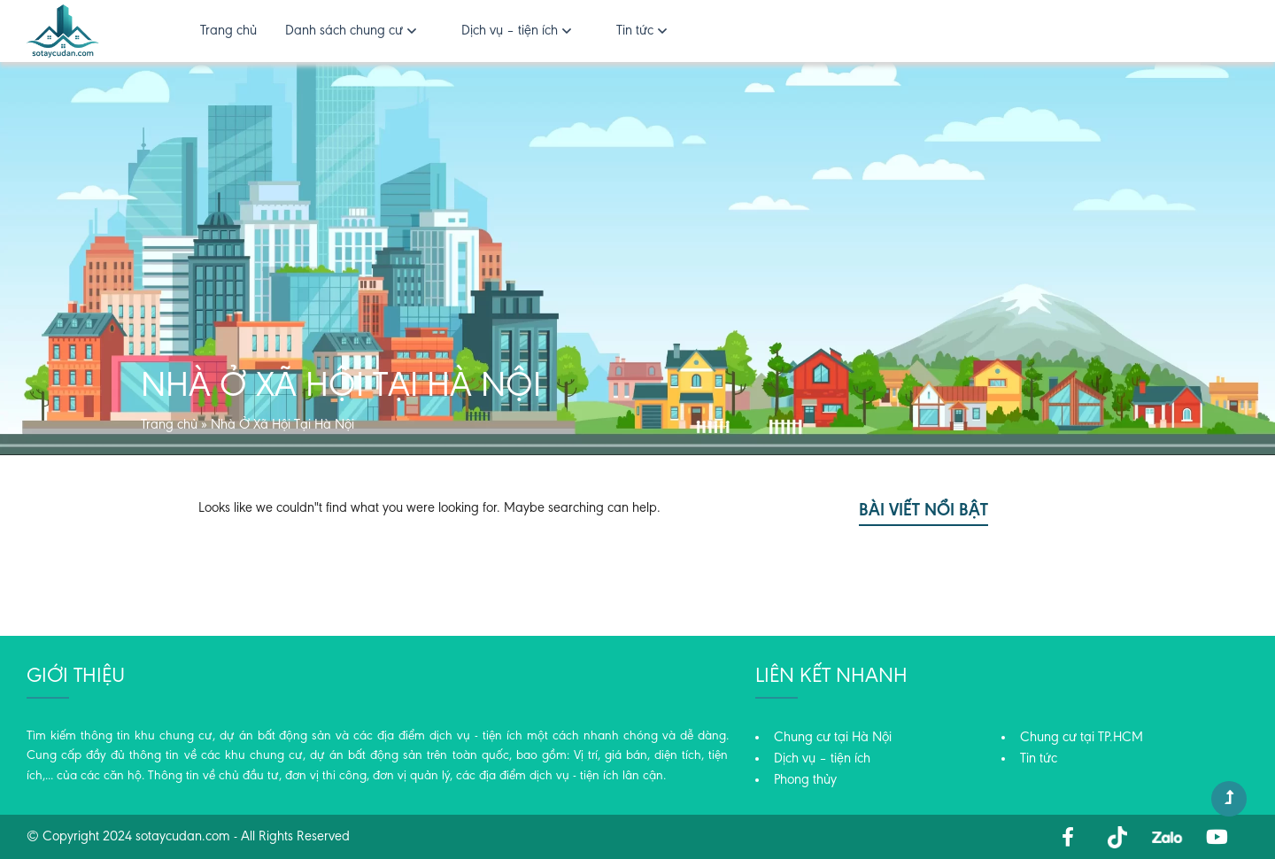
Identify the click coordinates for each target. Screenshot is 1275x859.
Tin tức (634, 31)
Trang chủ (228, 31)
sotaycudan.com (182, 837)
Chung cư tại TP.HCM (1081, 738)
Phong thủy (805, 780)
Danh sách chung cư (344, 31)
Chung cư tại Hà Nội (833, 738)
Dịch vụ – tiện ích (509, 31)
